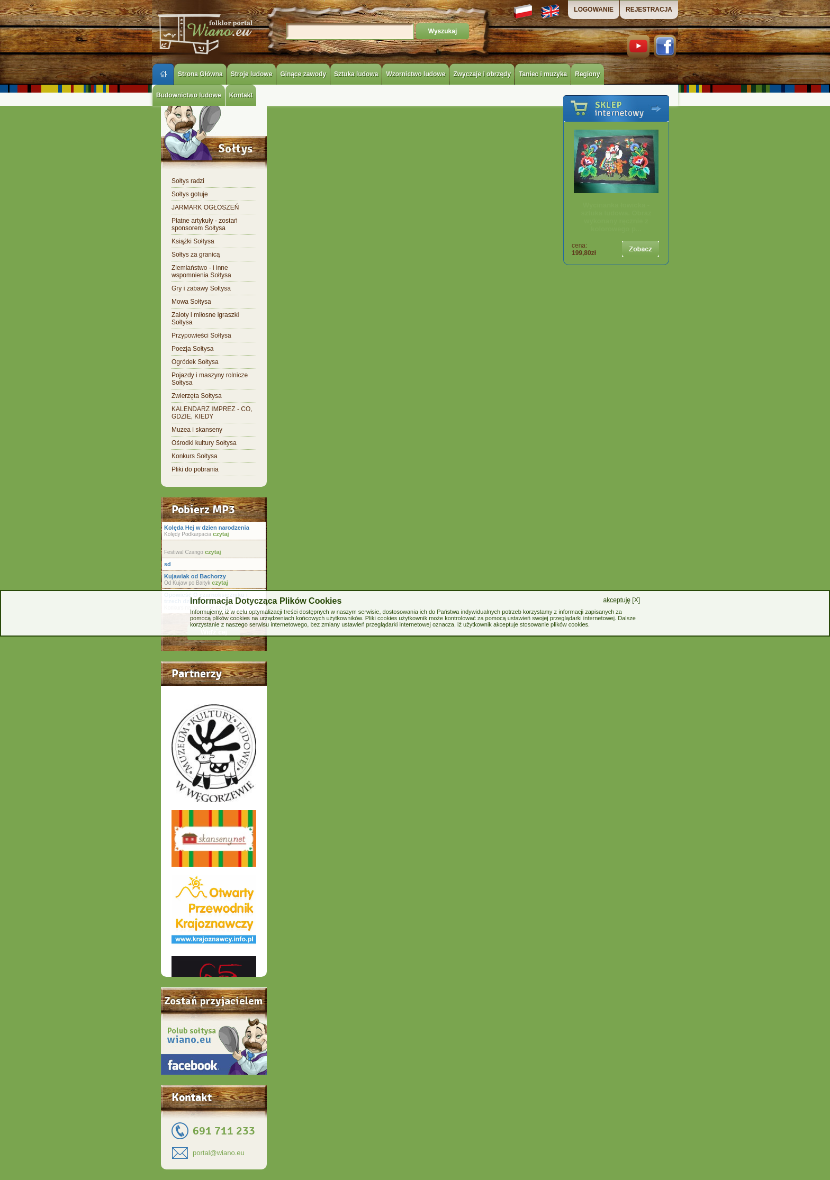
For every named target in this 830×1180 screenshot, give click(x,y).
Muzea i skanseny (197, 429)
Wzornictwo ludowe (415, 74)
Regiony (587, 74)
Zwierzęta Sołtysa (197, 396)
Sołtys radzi (188, 181)
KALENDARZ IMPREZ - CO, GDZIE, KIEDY (212, 412)
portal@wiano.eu (219, 1153)
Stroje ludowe (252, 74)
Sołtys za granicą (196, 254)
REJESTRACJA (649, 9)
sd (167, 564)
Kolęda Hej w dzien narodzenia (206, 527)
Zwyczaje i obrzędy (482, 74)
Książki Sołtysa (193, 241)
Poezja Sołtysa (192, 348)
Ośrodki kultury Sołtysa (204, 443)
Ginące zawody (303, 74)
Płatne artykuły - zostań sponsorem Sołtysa (205, 224)
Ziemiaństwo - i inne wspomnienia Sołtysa (201, 271)
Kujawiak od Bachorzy (195, 576)
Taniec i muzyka (543, 74)
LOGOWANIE (594, 9)
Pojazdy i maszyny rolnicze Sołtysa (210, 378)
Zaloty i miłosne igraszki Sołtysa (205, 318)
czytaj (220, 534)
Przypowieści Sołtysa (201, 335)
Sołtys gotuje (190, 194)
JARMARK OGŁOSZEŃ (205, 207)
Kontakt (241, 95)
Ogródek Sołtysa (195, 362)
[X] (621, 600)
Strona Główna (200, 74)
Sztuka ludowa (356, 74)
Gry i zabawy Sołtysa (201, 288)
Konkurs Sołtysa (195, 456)
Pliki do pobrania (195, 469)
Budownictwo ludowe (188, 95)
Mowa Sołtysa (191, 301)
